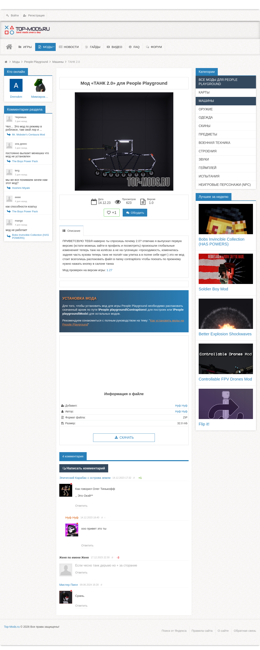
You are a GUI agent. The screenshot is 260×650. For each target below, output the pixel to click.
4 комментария (72, 456)
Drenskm (16, 96)
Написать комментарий (83, 467)
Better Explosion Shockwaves (225, 334)
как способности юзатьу (21, 206)
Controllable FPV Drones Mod (225, 379)
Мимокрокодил (40, 96)
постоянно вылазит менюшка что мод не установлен (27, 155)
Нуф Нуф (181, 405)
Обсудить (135, 212)
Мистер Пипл (68, 584)
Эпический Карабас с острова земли (84, 477)
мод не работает (16, 230)
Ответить (81, 505)
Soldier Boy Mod (213, 289)
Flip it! (204, 424)
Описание (73, 230)
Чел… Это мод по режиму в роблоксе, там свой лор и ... (24, 128)
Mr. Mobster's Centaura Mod (28, 134)
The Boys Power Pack (25, 161)
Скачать (124, 437)
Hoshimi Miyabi (21, 187)
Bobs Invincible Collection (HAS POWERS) (30, 236)
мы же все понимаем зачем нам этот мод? (26, 181)
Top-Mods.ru (12, 626)
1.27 (109, 270)
